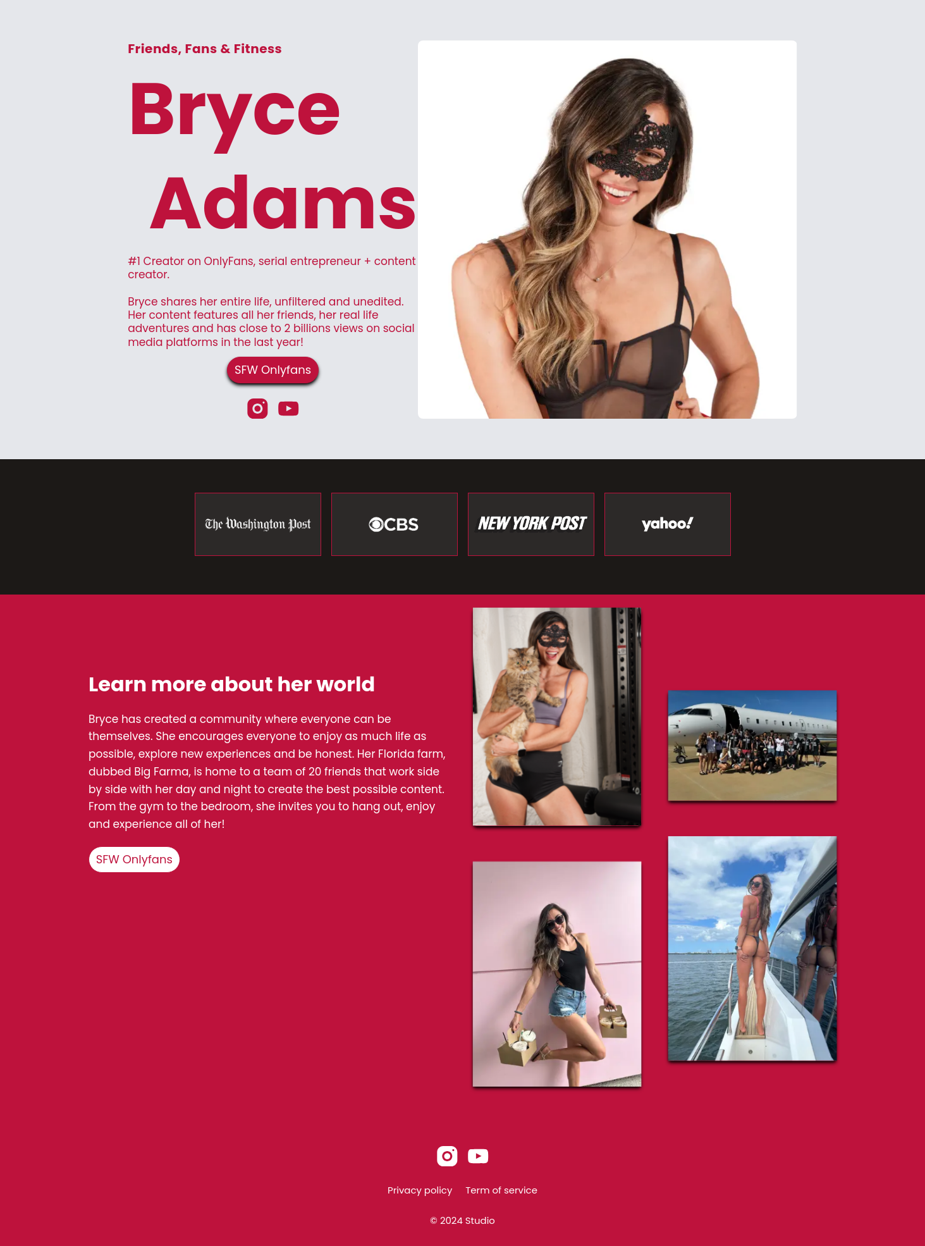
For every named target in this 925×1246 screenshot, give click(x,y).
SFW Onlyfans (273, 370)
